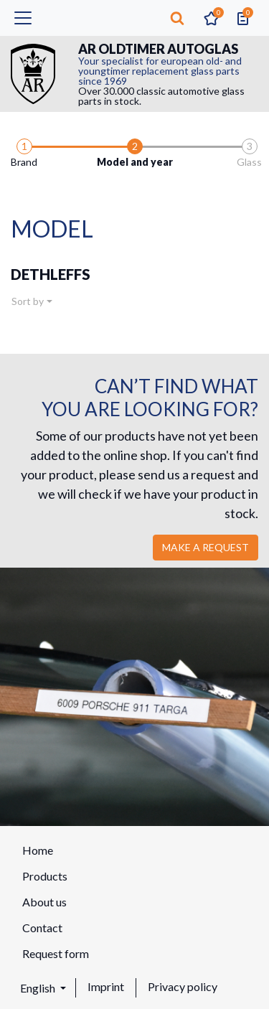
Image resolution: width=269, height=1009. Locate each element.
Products (44, 876)
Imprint (106, 986)
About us (44, 902)
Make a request (205, 547)
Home (37, 850)
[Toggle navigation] (22, 18)
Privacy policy (182, 986)
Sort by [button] (27, 301)
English (38, 988)
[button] (177, 18)
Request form (55, 953)
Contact (42, 927)
